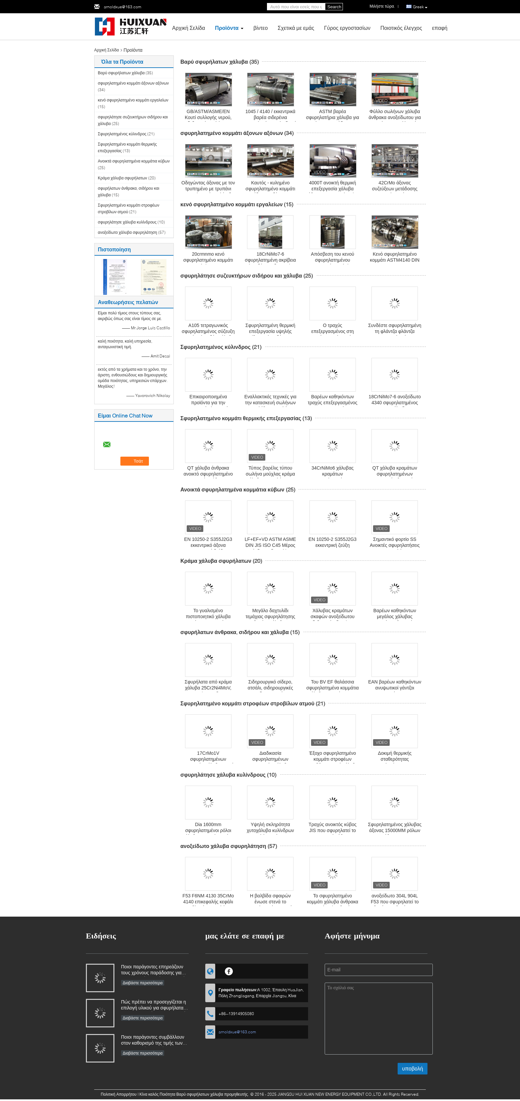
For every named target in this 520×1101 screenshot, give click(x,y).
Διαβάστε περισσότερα (142, 982)
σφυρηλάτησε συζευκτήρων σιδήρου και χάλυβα (241, 275)
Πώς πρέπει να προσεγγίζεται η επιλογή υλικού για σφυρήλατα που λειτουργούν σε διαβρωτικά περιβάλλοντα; (153, 1005)
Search (334, 6)
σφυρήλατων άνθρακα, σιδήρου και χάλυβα (234, 632)
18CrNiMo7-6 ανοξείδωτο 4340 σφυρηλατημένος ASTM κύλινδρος (395, 402)
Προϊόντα (226, 28)
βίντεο (260, 28)
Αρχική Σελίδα (188, 28)
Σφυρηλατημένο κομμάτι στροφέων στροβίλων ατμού (247, 703)
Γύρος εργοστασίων (347, 28)
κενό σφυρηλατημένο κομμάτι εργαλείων (133, 99)
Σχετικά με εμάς (296, 28)
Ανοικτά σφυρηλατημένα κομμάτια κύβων (134, 161)
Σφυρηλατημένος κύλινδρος (122, 133)
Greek (420, 7)
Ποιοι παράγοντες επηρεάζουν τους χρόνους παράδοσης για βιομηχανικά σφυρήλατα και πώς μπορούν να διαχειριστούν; (154, 970)
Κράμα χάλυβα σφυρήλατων (122, 177)
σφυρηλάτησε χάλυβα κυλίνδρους (127, 222)
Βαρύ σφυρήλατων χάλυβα (121, 72)
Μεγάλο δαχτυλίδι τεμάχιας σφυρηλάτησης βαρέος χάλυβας (270, 616)
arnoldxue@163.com (122, 6)
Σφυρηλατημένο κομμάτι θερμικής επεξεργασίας (240, 418)
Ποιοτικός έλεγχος (401, 28)
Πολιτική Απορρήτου (119, 1094)
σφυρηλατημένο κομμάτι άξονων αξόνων (133, 83)
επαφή (439, 28)
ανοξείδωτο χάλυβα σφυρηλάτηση (127, 232)
